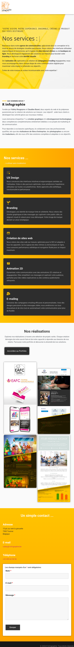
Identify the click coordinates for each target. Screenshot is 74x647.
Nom (8, 565)
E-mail (9, 577)
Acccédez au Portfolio (16, 345)
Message (10, 590)
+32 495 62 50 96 (10, 554)
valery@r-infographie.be (12, 541)
